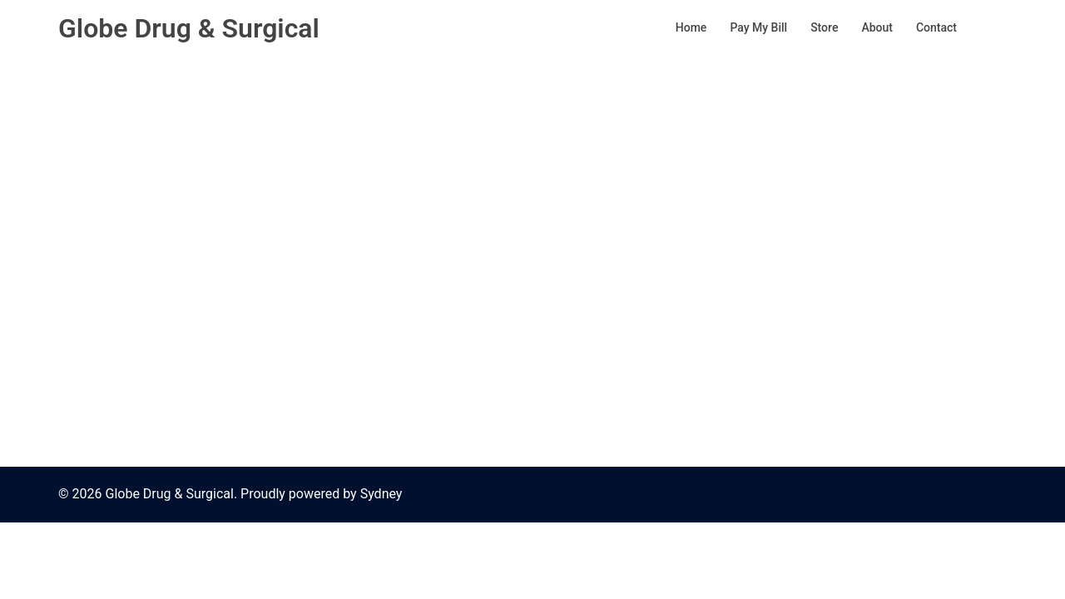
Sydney (381, 494)
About (877, 27)
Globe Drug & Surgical (189, 28)
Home (691, 27)
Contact (936, 27)
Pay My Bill (758, 27)
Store (824, 27)
